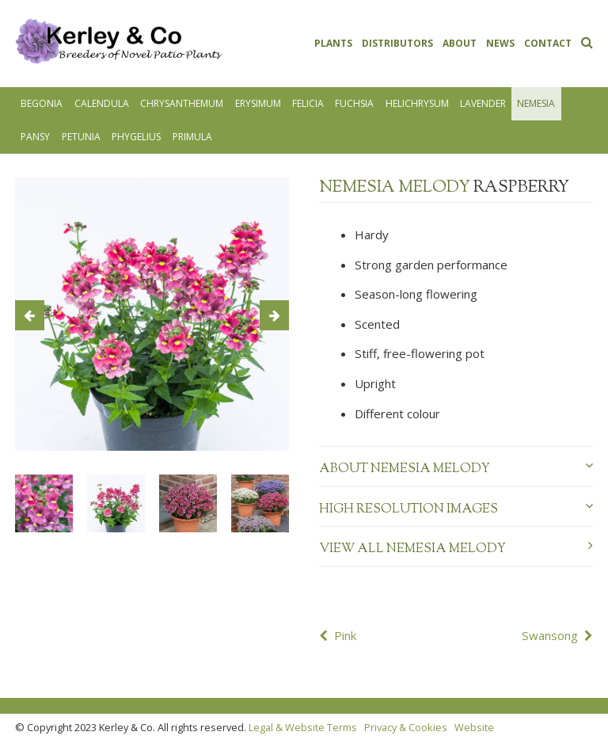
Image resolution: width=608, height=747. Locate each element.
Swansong (550, 635)
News (500, 43)
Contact (548, 43)
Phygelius (136, 136)
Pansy (35, 136)
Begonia (42, 103)
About (460, 43)
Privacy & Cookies (405, 727)
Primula (192, 136)
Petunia (81, 136)
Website (474, 727)
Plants (333, 43)
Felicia (308, 103)
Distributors (397, 43)
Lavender (483, 103)
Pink (345, 635)
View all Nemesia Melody (456, 548)
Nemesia (536, 103)
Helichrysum (417, 103)
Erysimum (258, 103)
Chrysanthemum (181, 103)
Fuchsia (354, 103)
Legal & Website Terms (303, 727)
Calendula (101, 103)
